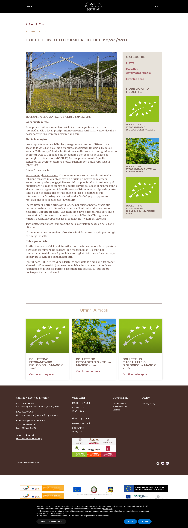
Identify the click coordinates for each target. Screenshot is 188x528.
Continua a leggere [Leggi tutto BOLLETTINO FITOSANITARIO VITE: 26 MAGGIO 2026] (88, 371)
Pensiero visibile (31, 462)
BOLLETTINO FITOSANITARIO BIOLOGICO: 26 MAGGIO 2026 (140, 128)
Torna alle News (36, 24)
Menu (31, 6)
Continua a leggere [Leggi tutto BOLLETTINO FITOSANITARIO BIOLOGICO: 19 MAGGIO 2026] (135, 374)
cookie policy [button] (108, 509)
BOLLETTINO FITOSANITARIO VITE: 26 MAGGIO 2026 (141, 169)
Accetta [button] (145, 521)
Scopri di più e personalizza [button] (51, 521)
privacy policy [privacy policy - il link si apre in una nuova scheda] (106, 506)
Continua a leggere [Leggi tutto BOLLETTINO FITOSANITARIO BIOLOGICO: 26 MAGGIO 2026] (41, 374)
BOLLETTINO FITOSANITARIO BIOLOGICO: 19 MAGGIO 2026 (140, 209)
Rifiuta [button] (130, 521)
